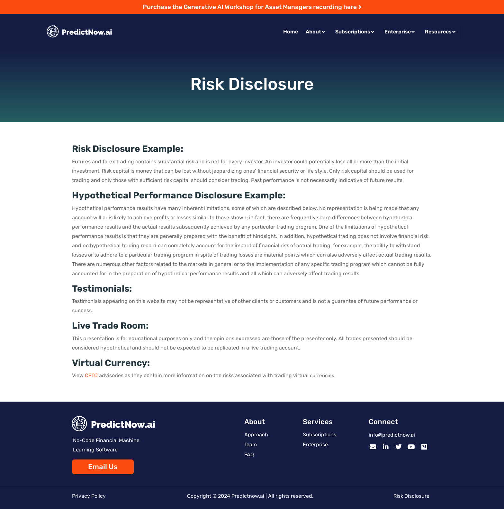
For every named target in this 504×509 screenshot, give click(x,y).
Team (250, 444)
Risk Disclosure (411, 496)
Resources (440, 32)
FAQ (249, 454)
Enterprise (399, 32)
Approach (256, 435)
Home (290, 32)
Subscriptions (354, 32)
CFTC (91, 375)
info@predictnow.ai (392, 435)
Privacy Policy (89, 496)
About (315, 32)
